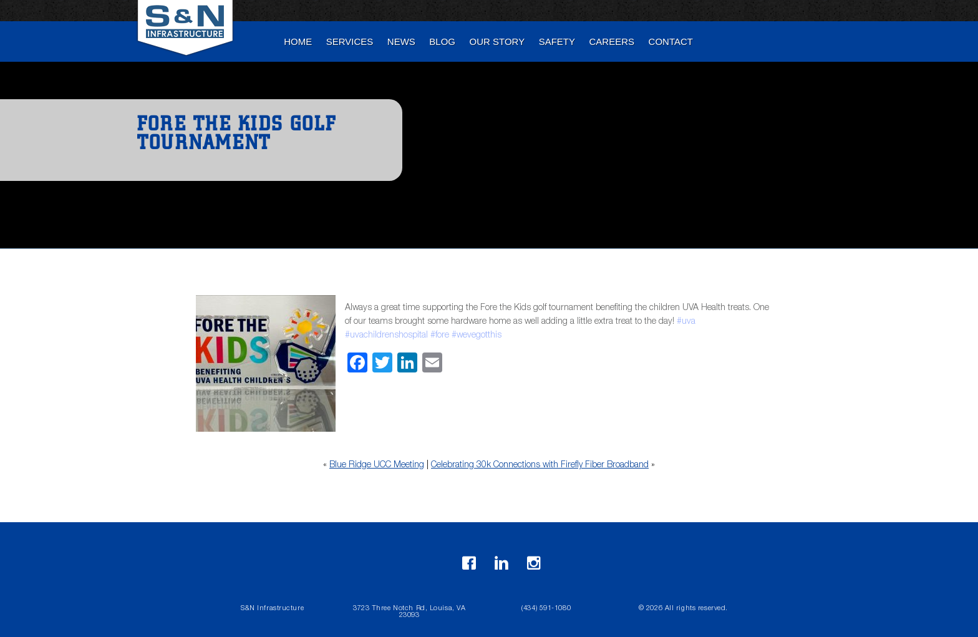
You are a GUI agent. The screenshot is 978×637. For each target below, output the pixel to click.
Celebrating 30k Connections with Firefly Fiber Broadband (540, 465)
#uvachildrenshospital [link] (386, 335)
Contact (671, 41)
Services (350, 41)
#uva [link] (686, 322)
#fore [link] (439, 335)
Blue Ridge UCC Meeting (376, 465)
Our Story (497, 41)
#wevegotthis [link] (476, 335)
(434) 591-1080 (546, 608)
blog (442, 41)
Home (298, 41)
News (401, 41)
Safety (557, 41)
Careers (612, 41)
